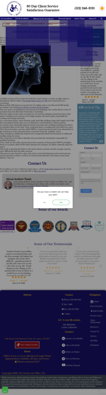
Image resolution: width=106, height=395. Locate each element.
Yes (61, 202)
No (44, 202)
